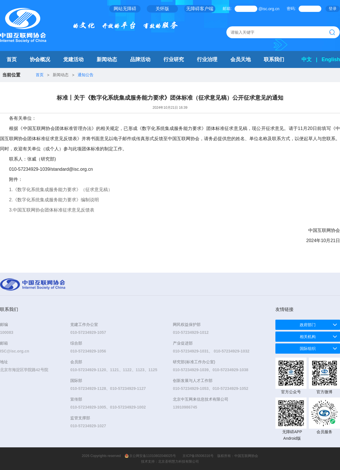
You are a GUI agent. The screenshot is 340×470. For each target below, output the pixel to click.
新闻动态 (107, 59)
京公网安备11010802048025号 (152, 456)
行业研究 (173, 59)
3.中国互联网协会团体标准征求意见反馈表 (51, 210)
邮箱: (227, 8)
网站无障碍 (125, 8)
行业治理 (207, 59)
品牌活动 (140, 59)
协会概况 (40, 59)
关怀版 (162, 8)
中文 (306, 59)
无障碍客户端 (199, 8)
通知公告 (86, 74)
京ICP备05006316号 (197, 456)
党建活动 (73, 59)
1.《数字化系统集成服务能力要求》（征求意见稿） (60, 189)
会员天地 (240, 59)
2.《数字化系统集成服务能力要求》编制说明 (54, 199)
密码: (291, 8)
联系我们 (274, 59)
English (331, 59)
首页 (12, 59)
